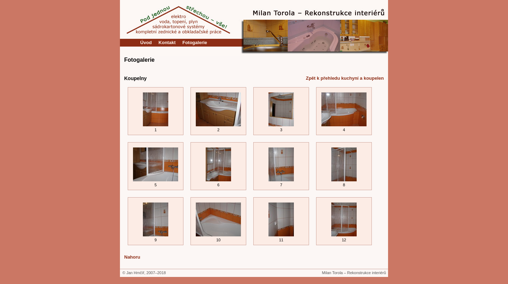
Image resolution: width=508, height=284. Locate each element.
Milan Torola (332, 273)
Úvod (146, 42)
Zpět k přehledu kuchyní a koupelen (345, 78)
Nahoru (132, 257)
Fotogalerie (194, 42)
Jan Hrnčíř (135, 273)
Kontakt (167, 42)
